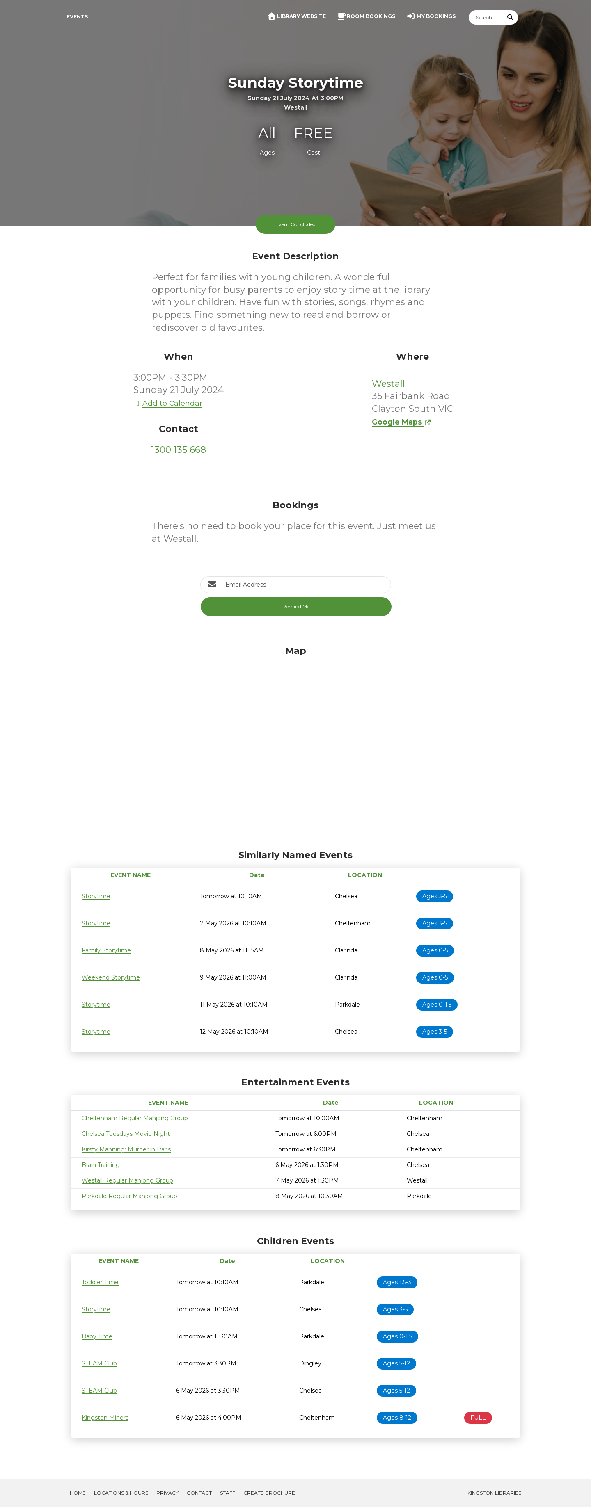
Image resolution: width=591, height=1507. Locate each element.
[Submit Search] (510, 17)
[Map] (295, 746)
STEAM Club (99, 1363)
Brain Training (101, 1165)
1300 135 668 (178, 449)
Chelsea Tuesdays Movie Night (126, 1133)
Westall (388, 383)
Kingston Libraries (494, 1493)
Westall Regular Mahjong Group (127, 1180)
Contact (199, 1493)
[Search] (486, 17)
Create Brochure (269, 1493)
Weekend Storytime (111, 977)
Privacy (167, 1493)
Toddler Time (100, 1282)
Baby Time (97, 1336)
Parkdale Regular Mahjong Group (129, 1196)
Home (78, 1493)
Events (77, 17)
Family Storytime (106, 950)
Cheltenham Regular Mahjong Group (135, 1118)
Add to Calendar (167, 403)
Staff (227, 1493)
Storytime (96, 896)
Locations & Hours (121, 1493)
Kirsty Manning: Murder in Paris (126, 1149)
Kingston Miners (105, 1417)
